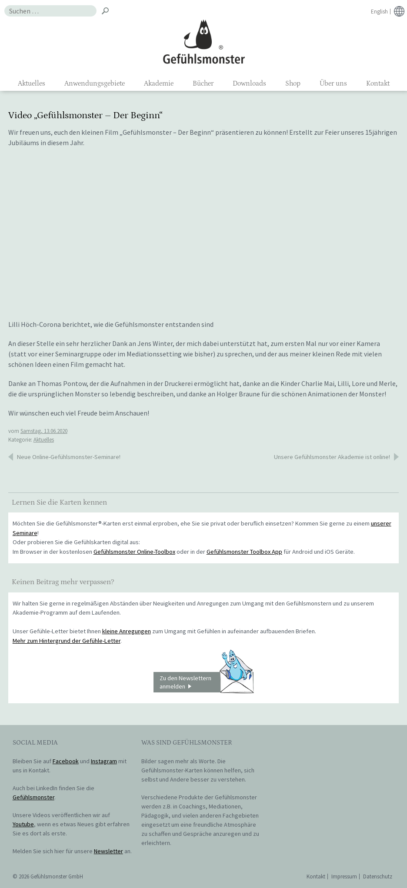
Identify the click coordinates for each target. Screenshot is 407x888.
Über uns (333, 83)
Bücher (203, 83)
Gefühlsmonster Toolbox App (244, 551)
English (379, 11)
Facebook (66, 761)
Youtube (23, 824)
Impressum (344, 876)
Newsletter (108, 851)
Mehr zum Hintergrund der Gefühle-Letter (66, 641)
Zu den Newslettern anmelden (207, 682)
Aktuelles (31, 83)
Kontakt (378, 83)
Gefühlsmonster (203, 41)
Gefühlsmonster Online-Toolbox (134, 551)
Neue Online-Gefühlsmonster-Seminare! (68, 457)
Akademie (158, 83)
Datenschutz (377, 876)
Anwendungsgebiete (94, 83)
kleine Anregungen (126, 631)
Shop (292, 83)
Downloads (249, 83)
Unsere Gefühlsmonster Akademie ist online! (332, 457)
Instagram (104, 761)
